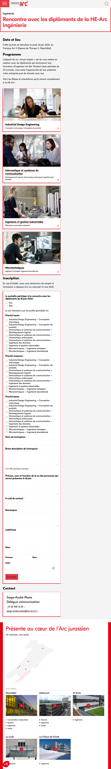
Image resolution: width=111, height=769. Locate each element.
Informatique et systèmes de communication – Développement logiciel (30, 331)
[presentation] (27, 538)
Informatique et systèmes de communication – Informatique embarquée (30, 336)
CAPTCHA (10, 530)
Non (11, 305)
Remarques (11, 510)
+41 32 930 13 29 (15, 606)
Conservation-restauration (18, 720)
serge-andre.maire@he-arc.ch (21, 611)
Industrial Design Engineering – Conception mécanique (29, 320)
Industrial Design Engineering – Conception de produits (31, 325)
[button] (4, 3)
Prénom (9, 557)
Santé (10, 728)
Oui (10, 303)
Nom (34, 557)
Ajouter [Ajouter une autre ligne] (53, 568)
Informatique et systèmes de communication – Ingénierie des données (30, 341)
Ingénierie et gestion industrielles (24, 345)
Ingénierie (11, 725)
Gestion (11, 723)
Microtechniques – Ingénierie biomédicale (28, 351)
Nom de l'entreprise (15, 437)
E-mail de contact (14, 498)
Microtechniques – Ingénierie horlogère (27, 348)
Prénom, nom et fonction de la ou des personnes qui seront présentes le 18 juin (31, 477)
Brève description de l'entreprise (22, 448)
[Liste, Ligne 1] (28, 568)
